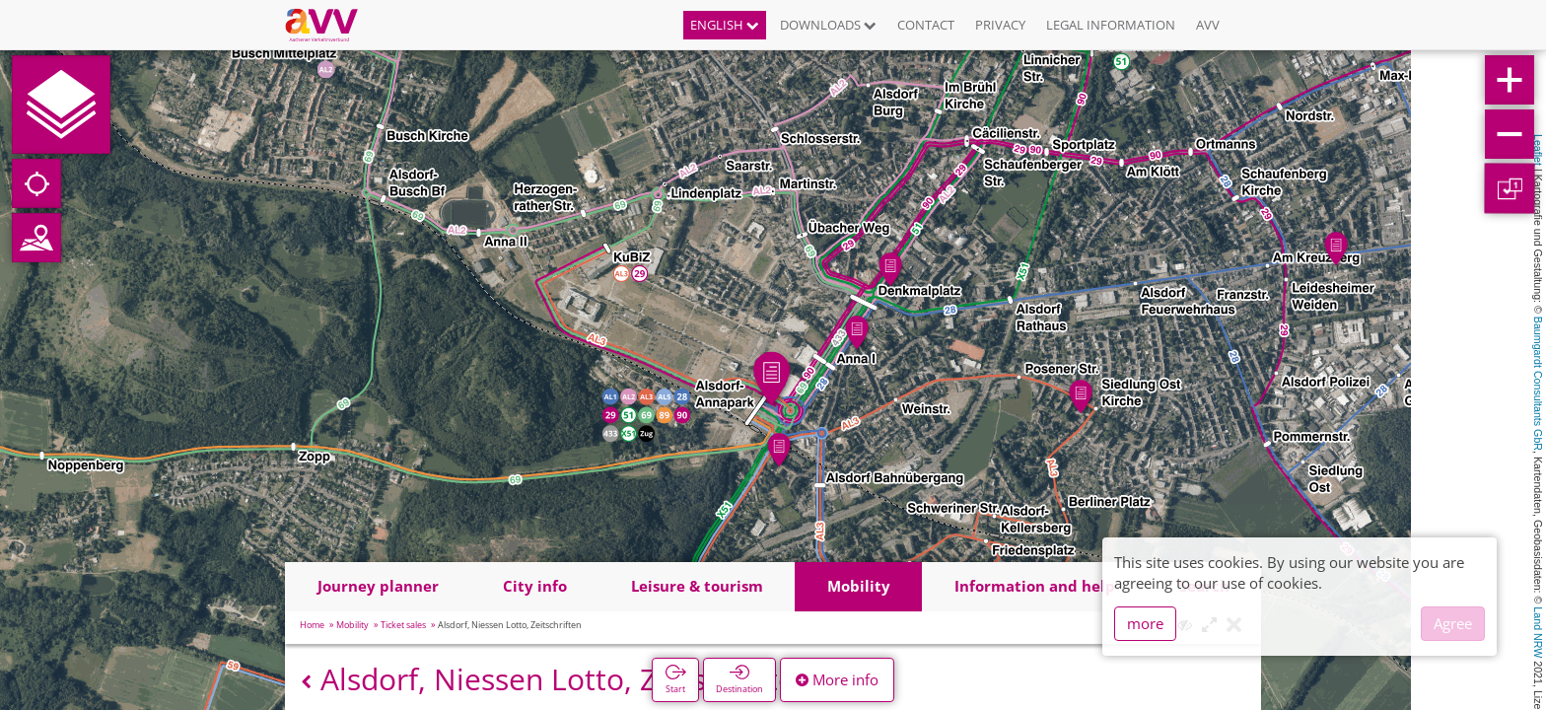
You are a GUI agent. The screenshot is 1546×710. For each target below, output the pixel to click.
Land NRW (1538, 632)
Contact (925, 25)
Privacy (1000, 25)
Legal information (1110, 25)
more (1145, 623)
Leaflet (1538, 150)
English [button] (724, 25)
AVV (1208, 25)
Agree (1453, 623)
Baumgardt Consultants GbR (1538, 384)
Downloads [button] (828, 25)
